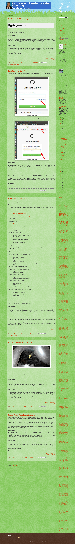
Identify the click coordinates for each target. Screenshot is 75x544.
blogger (63, 406)
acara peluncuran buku (64, 398)
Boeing (59, 273)
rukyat (67, 494)
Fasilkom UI (65, 216)
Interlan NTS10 (61, 311)
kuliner (60, 215)
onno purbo (66, 475)
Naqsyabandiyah (61, 344)
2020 (61, 126)
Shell (59, 372)
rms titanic (62, 494)
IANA (61, 304)
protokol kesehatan (65, 486)
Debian (67, 221)
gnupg (59, 240)
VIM (59, 392)
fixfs (67, 427)
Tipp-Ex (60, 387)
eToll (61, 423)
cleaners (12, 335)
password (14, 191)
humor (60, 205)
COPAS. (62, 276)
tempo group (63, 226)
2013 (61, 166)
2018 (61, 130)
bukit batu (66, 407)
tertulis (65, 510)
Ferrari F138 (66, 291)
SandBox (60, 195)
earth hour (63, 423)
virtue (67, 523)
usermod (67, 521)
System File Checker (65, 381)
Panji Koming (62, 352)
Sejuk (67, 371)
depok (63, 239)
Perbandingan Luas (65, 355)
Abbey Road (60, 259)
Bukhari (60, 274)
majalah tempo (61, 220)
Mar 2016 (62, 160)
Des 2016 (62, 135)
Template (60, 197)
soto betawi (60, 505)
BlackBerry (60, 216)
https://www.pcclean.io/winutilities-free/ (19, 223)
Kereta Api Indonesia (65, 321)
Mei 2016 (62, 157)
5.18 (62, 256)
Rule (67, 365)
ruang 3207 (62, 248)
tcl (60, 510)
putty (61, 488)
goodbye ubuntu (61, 435)
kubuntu (67, 241)
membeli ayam (63, 469)
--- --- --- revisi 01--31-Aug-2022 (49, 403)
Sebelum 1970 (64, 371)
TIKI (66, 382)
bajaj (67, 400)
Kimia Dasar (64, 322)
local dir (65, 462)
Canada (63, 277)
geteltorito (66, 432)
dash (66, 415)
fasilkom (63, 426)
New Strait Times (62, 345)
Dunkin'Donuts (61, 285)
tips (15, 64)
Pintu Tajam (62, 356)
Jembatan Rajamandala (62, 317)
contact (67, 238)
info (61, 240)
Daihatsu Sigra (62, 282)
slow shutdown (64, 502)
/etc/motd (60, 249)
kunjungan (64, 242)
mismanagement (61, 208)
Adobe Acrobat (61, 260)
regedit (64, 492)
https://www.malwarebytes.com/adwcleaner (19, 213)
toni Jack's (66, 515)
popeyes (62, 484)
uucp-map (64, 522)
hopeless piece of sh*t (62, 442)
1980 (59, 251)
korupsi (60, 457)
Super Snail (60, 379)
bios (59, 405)
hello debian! (62, 440)
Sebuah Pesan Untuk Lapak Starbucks (21, 415)
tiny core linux (63, 513)
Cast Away (66, 278)
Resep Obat (66, 363)
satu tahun (65, 497)
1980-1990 (61, 251)
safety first (60, 495)
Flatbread (63, 293)
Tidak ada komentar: (34, 62)
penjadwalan (66, 479)
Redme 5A (60, 362)
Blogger (48, 541)
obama (67, 225)
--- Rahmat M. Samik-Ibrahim (50, 58)
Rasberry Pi (63, 234)
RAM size (60, 361)
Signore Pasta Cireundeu (64, 372)
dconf (12, 64)
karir (61, 451)
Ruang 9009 (64, 365)
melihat (60, 469)
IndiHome (64, 310)
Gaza (61, 295)
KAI (61, 318)
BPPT (67, 265)
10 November (64, 249)
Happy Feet (60, 301)
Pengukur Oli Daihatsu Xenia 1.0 (20, 342)
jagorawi (63, 448)
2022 (61, 123)
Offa (63, 346)
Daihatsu (12, 408)
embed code (63, 424)
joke (67, 240)
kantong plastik (62, 241)
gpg (67, 435)
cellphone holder (62, 409)
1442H (67, 249)
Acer (63, 259)
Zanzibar (60, 398)
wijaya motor (60, 527)
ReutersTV (64, 364)
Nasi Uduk (63, 217)
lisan (63, 462)
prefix (67, 485)
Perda (59, 356)
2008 (61, 175)
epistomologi (61, 425)
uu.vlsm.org (60, 522)
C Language (63, 274)
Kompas (66, 204)
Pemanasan (63, 354)
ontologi (60, 476)
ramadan (66, 247)
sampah (67, 495)
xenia (18, 408)
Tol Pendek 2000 (63, 387)
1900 (61, 250)
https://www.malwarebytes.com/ (17, 219)
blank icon (61, 405)
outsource (60, 247)
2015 (61, 163)
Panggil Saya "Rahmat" (62, 28)
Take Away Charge (65, 45)
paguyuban (62, 476)
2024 (61, 119)
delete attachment (63, 418)
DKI (59, 282)
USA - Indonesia (65, 389)
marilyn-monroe (64, 468)
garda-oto (61, 431)
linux (64, 203)
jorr (59, 241)
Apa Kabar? (60, 37)
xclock (59, 529)
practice (65, 485)
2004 (61, 182)
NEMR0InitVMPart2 (61, 343)
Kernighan (60, 322)
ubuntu (18, 64)
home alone (66, 441)
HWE (64, 300)
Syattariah (60, 381)
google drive (65, 435)
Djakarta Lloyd (66, 283)
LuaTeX (62, 331)
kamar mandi (61, 450)
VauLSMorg (61, 39)
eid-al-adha (66, 423)
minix (65, 470)
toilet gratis (62, 514)
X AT (64, 397)
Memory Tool (63, 336)
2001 (61, 185)
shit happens (62, 501)
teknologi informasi (63, 206)
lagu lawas (61, 458)
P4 (62, 347)
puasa (59, 487)
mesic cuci (66, 469)
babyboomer (60, 400)
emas (61, 424)
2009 (61, 173)
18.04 (59, 250)
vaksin (59, 523)
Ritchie (67, 364)
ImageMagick (60, 309)
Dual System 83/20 (65, 284)
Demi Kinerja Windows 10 (17, 198)
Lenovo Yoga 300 (62, 329)
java (65, 448)
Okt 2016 (62, 136)
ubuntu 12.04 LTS (61, 519)
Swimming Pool (65, 380)
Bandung (62, 267)
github (12, 191)
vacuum (67, 522)
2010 (61, 171)
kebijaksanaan (61, 207)
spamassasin (63, 505)
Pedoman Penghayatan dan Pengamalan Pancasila (63, 353)
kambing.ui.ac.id (65, 224)
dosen (65, 239)
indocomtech (66, 444)
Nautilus (64, 344)
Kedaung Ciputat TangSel (62, 320)
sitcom (59, 502)
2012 (61, 168)
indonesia (60, 204)
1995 (61, 189)
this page (18, 537)
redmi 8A (60, 492)
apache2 (65, 399)
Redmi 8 (66, 234)
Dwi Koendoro (65, 285)
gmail (67, 239)
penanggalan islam (61, 479)
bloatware (66, 405)
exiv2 (61, 426)
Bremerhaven (66, 273)
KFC (59, 217)
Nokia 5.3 (60, 234)
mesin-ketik (60, 470)
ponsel (63, 247)
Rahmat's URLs (61, 27)
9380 (65, 256)
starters (65, 506)
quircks (63, 488)
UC (66, 388)
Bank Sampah (63, 268)
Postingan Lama (52, 463)
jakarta (63, 240)
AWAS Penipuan (61, 258)
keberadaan (66, 451)
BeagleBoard (61, 55)
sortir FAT (66, 504)
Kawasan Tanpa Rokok (64, 319)
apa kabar (62, 399)
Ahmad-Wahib (65, 205)
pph (59, 485)
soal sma (66, 503)
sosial (59, 221)
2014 (61, 164)
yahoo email (64, 529)
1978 (67, 250)
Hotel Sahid (63, 303)
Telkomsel (64, 222)
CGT (67, 275)
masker (67, 468)
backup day (64, 400)
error (64, 425)
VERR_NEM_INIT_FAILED (64, 391)
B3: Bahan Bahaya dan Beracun (63, 264)
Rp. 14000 (60, 365)
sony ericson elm (61, 504)
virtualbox (63, 212)
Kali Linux (64, 318)
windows (62, 221)
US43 (61, 389)
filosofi (62, 427)
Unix (66, 390)
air (67, 398)
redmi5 (62, 492)
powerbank (66, 484)
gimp (61, 433)
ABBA (62, 257)
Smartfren (66, 374)
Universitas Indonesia (62, 214)
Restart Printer (61, 364)
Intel (67, 310)
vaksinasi (62, 523)
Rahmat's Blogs (61, 25)
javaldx (67, 448)
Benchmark (62, 269)
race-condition (66, 488)
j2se (61, 448)
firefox (64, 427)
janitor (65, 240)
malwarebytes (16, 335)
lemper (62, 461)
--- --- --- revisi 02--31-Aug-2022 (49, 454)
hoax (63, 441)
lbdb (62, 460)
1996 (61, 187)
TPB (67, 382)
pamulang (66, 220)
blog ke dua (60, 406)
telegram (63, 510)
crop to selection (61, 414)
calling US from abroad (65, 408)
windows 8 (63, 527)
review (65, 493)
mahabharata (60, 466)
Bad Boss (60, 266)
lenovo (64, 461)
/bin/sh (67, 248)
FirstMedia (60, 293)
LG (64, 231)
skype (61, 502)
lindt (62, 462)
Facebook (66, 212)
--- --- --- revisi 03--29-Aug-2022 (49, 59)
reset (59, 493)
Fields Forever (61, 292)
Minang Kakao (61, 339)
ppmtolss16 (61, 485)
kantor (59, 451)
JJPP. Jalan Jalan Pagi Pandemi (63, 312)
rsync (65, 494)
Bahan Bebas (64, 266)
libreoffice (64, 225)
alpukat (59, 399)
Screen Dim (60, 371)
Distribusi (62, 283)
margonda (60, 468)
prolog (62, 486)
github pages (64, 433)
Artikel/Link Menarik (62, 36)
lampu (61, 459)
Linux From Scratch (63, 330)
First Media (66, 292)
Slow (64, 374)
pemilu (60, 212)
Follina (65, 293)
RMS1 (62, 361)
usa (61, 521)
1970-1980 (65, 250)
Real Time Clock (65, 361)
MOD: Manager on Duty (63, 89)
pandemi (67, 476)
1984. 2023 (64, 251)
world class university (63, 528)
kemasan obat (64, 452)
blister (64, 405)
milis (67, 243)
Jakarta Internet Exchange (62, 313)
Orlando (60, 347)
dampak (64, 415)
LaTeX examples (61, 326)
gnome (67, 223)
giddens (60, 433)
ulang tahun (62, 520)
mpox (66, 471)
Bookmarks (62, 273)
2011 (61, 170)
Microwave (66, 338)
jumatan (64, 449)
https (61, 443)
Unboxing (64, 390)
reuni (63, 493)
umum (63, 211)
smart (67, 502)
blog (64, 238)
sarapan (66, 496)
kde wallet (63, 451)
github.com (66, 434)
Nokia (59, 346)
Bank (65, 267)
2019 (61, 128)
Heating (62, 302)
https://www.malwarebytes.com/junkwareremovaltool (21, 216)
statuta (67, 506)
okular (62, 475)
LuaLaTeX (66, 233)
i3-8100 (66, 443)
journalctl (61, 449)
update (59, 521)
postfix (64, 484)
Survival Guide (64, 379)
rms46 (63, 215)
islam (61, 224)
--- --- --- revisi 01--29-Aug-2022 (49, 187)
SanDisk (62, 370)
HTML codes (61, 300)
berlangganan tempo (62, 223)
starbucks (61, 506)
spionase (67, 505)
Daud (60, 283)
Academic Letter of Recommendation (62, 34)
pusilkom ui (64, 487)
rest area (61, 493)
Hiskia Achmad (65, 302)
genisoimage (61, 432)
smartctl (60, 503)
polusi (59, 484)
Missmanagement (65, 339)
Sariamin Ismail (66, 370)
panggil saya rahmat (61, 477)
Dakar (65, 282)
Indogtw (64, 230)
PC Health (66, 347)
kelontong (60, 452)
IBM (63, 304)
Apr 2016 (62, 159)
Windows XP (62, 396)
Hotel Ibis (60, 303)
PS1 (59, 352)
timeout (60, 513)
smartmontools (63, 503)
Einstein (66, 286)
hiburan (60, 441)
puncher (61, 487)
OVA (61, 346)
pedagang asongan (65, 478)
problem (15, 408)
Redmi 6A (63, 362)
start (63, 506)
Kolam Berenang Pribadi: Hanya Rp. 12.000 (65, 71)
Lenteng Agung (61, 233)
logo (67, 462)
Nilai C (67, 345)
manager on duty (65, 467)
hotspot (67, 442)
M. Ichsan (64, 331)
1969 (62, 250)
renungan (67, 492)
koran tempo (60, 225)
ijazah (63, 444)
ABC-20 (65, 257)
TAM (59, 382)
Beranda (33, 463)
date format (63, 416)
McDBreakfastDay (61, 335)
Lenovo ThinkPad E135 (63, 232)
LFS (62, 231)
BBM (62, 265)
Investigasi (65, 311)
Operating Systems (62, 213)
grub (59, 224)
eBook (59, 423)
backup (67, 222)
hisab (61, 441)
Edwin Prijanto (62, 286)
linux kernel (64, 243)
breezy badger (63, 407)
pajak (65, 476)
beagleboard (60, 238)
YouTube (67, 397)
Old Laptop (66, 346)
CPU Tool (64, 276)
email (59, 424)
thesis (61, 512)
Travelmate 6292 (63, 388)
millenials (63, 470)
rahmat (60, 226)
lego (67, 242)
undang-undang (66, 520)
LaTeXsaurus (66, 326)
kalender (67, 449)
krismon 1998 (62, 457)
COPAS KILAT (61, 30)
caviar (59, 409)
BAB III (60, 265)
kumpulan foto (61, 242)
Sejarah (61, 222)
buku (59, 408)
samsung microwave (61, 496)
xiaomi (62, 529)
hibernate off (66, 440)
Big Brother (66, 269)
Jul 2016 (62, 155)
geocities (64, 432)
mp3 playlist (63, 471)
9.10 (63, 256)
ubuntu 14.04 (66, 519)
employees (66, 424)
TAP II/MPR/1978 (62, 382)
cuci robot (66, 414)
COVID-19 (66, 211)
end (59, 425)
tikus (67, 512)
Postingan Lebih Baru (12, 463)
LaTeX (67, 231)
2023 (61, 121)
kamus (67, 450)
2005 (61, 180)
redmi (59, 248)
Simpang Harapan (61, 373)
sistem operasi (66, 501)
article (67, 399)
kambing (64, 450)
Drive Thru (61, 284)
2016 (61, 133)
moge (67, 470)
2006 (61, 178)
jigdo (59, 449)
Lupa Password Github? (16, 71)
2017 (61, 131)
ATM (67, 257)
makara (67, 466)
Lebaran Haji (63, 328)
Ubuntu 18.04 (60, 390)
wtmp (67, 528)
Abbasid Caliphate (65, 258)
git (67, 214)
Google (60, 229)
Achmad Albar (66, 259)
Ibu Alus (66, 308)
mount (61, 471)
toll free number (62, 515)
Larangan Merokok (61, 327)
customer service (61, 415)
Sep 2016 (62, 152)
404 (60, 256)
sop (64, 504)
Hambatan (66, 300)
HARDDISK (63, 229)
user (64, 521)
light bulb (60, 243)
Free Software (65, 294)
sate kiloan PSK (62, 497)
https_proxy (63, 443)
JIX (67, 311)
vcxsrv (65, 523)
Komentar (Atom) (14, 465)
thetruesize (64, 512)
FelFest (63, 291)
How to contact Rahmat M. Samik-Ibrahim (63, 98)
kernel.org (63, 453)
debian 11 (60, 239)
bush (60, 408)
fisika (66, 427)
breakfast (60, 407)
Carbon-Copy (62, 278)
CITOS (59, 276)
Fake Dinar (60, 291)
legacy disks (65, 460)
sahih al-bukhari (64, 495)
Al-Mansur (66, 260)
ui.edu (59, 520)
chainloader (66, 409)
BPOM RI (64, 265)
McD (59, 222)
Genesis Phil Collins (65, 295)
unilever (67, 226)
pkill (14, 64)
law (61, 460)
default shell (64, 417)
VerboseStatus (66, 392)
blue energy (66, 406)
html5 (59, 443)
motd (59, 471)
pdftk (61, 478)
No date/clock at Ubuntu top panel (20, 19)
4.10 (59, 256)
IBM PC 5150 (66, 304)
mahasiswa (64, 466)
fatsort (65, 426)
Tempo (67, 213)
